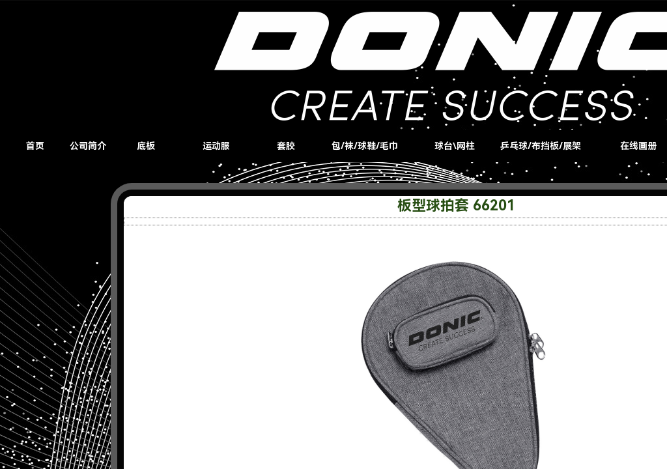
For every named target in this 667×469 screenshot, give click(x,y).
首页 (35, 146)
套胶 (286, 146)
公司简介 (88, 146)
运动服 (216, 146)
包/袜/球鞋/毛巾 (365, 146)
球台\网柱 (454, 146)
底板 (146, 146)
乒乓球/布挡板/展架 (540, 146)
